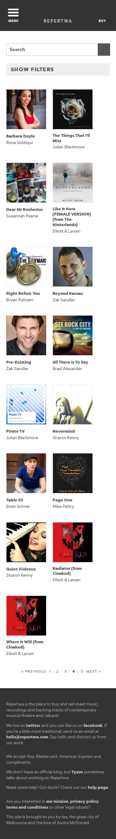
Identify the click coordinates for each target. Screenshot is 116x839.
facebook (93, 725)
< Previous (33, 671)
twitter (33, 725)
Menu (13, 16)
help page (98, 787)
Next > (93, 671)
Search (104, 49)
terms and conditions (27, 807)
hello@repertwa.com (27, 737)
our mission (57, 801)
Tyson (77, 772)
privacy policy (84, 801)
